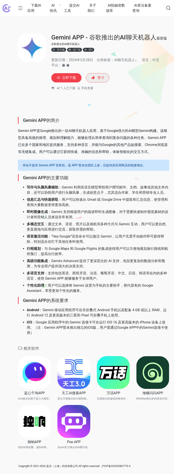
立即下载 (67, 78)
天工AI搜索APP (74, 393)
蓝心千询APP (34, 393)
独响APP (34, 442)
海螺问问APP (152, 393)
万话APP (113, 393)
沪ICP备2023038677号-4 (115, 466)
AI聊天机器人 (124, 60)
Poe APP (74, 442)
